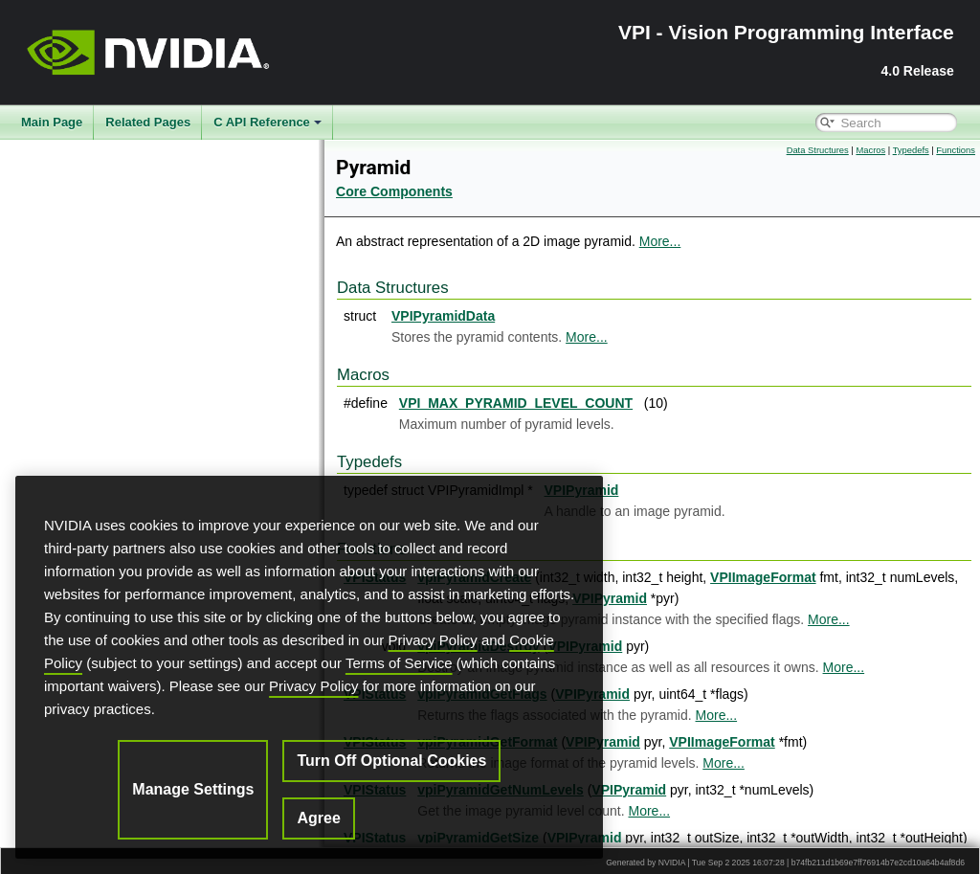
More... (660, 241)
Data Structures (818, 150)
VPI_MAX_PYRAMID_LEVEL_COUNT (516, 403)
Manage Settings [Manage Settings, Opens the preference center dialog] (193, 789)
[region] (309, 667)
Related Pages (147, 122)
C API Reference (267, 122)
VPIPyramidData (443, 316)
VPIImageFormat (762, 577)
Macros (870, 150)
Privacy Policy (432, 640)
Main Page (51, 122)
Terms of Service (399, 663)
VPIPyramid (609, 598)
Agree (318, 818)
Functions (955, 150)
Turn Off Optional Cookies (391, 760)
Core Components (394, 191)
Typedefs (911, 150)
